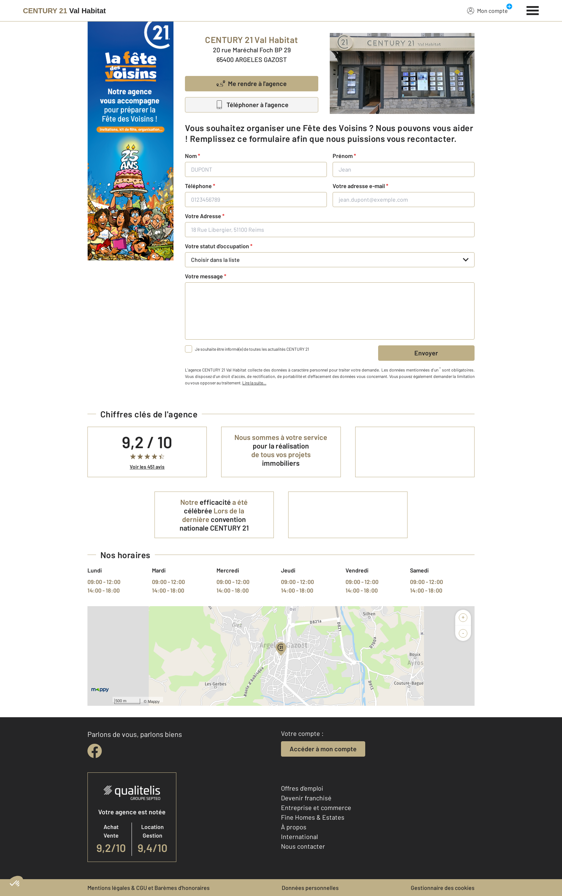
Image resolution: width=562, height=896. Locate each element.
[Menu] (533, 9)
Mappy (153, 701)
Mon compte (487, 10)
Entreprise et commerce (316, 807)
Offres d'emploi (302, 788)
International (299, 836)
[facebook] (94, 751)
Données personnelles (310, 887)
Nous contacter (303, 846)
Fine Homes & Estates (312, 817)
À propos (293, 827)
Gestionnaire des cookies (443, 887)
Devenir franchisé (306, 798)
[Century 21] (64, 10)
